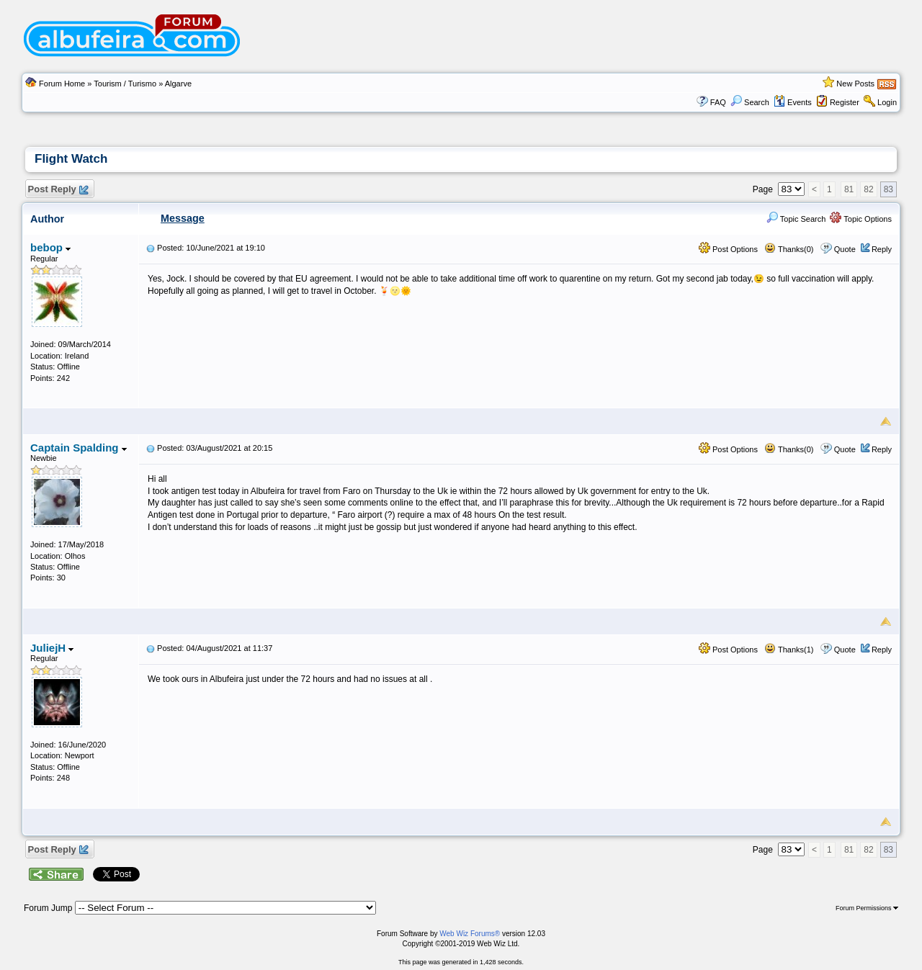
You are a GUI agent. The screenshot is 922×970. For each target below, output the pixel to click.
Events (793, 102)
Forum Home (62, 83)
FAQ (718, 102)
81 (849, 189)
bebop (50, 247)
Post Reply (57, 190)
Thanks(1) (788, 649)
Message (183, 218)
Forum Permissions (867, 908)
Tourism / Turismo (125, 83)
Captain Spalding (78, 447)
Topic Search (795, 219)
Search (749, 102)
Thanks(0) (788, 249)
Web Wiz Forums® (469, 934)
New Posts (855, 83)
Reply (882, 249)
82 (868, 189)
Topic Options (861, 219)
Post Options (728, 249)
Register (844, 102)
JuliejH (51, 648)
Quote (845, 249)
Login (887, 102)
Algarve (178, 83)
